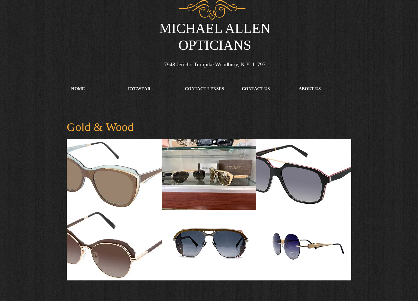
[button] (152, 88)
